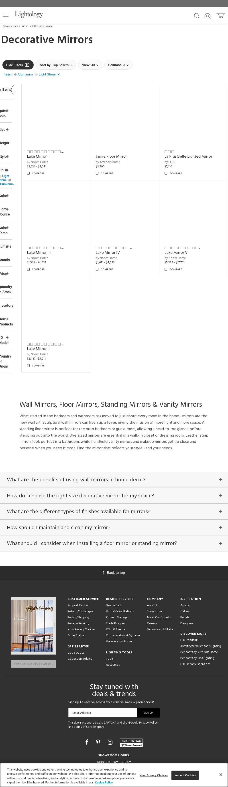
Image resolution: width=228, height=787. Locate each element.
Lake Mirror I (74, 144)
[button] (5, 14)
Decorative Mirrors (43, 26)
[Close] (221, 774)
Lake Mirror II (74, 318)
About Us (153, 579)
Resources (113, 638)
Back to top (114, 546)
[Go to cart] (221, 14)
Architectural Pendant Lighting (200, 619)
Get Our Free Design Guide (33, 633)
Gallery (185, 585)
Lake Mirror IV (132, 234)
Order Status (75, 609)
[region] (114, 775)
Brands (184, 591)
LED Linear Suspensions (195, 638)
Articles (185, 579)
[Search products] (196, 15)
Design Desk (114, 579)
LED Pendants (189, 613)
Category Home (10, 26)
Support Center (77, 579)
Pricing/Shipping (78, 591)
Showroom (154, 585)
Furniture (26, 26)
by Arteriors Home (132, 150)
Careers (152, 597)
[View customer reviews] (131, 712)
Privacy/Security (78, 597)
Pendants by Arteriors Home (199, 625)
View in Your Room (119, 615)
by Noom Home (74, 150)
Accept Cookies (185, 775)
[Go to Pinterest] (98, 712)
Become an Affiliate (160, 603)
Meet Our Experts (159, 591)
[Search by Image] (208, 16)
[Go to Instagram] (111, 712)
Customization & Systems (123, 609)
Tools (109, 632)
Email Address (81, 682)
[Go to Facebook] (87, 712)
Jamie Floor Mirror (135, 144)
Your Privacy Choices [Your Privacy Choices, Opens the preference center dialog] (154, 775)
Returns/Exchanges (80, 585)
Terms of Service (85, 696)
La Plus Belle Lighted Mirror (195, 147)
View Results (39, 91)
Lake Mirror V (188, 234)
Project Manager (117, 591)
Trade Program (116, 597)
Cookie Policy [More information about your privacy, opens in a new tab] (104, 782)
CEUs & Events (115, 603)
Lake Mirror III (75, 234)
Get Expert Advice (79, 632)
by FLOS (182, 155)
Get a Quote (76, 626)
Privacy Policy (148, 692)
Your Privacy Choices (81, 603)
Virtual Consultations (120, 585)
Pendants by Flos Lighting (197, 631)
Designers (186, 597)
